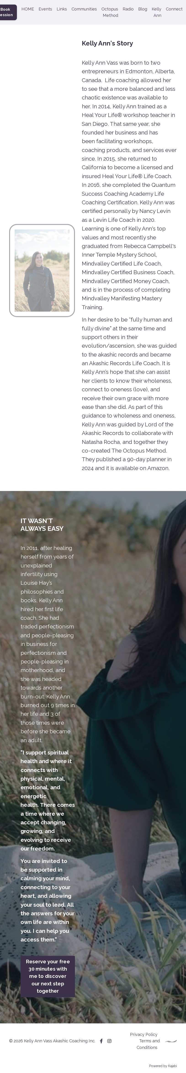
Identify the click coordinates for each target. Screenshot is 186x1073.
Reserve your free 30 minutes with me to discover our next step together (48, 976)
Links (62, 9)
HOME (27, 9)
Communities (84, 9)
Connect (174, 9)
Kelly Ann (156, 12)
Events (45, 9)
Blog (142, 9)
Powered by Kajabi (163, 1066)
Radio (128, 9)
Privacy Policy (143, 1034)
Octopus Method (109, 12)
